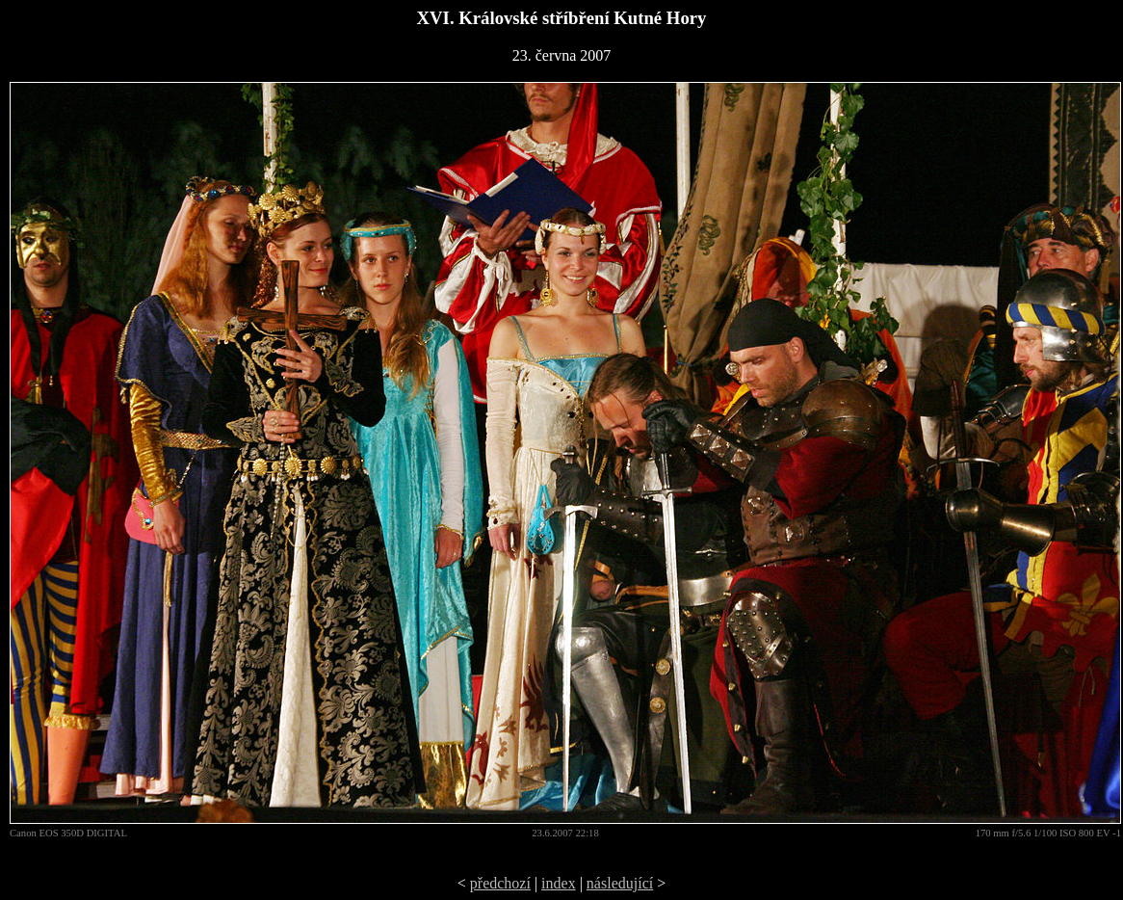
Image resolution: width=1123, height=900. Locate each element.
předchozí (500, 883)
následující (620, 883)
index (558, 883)
